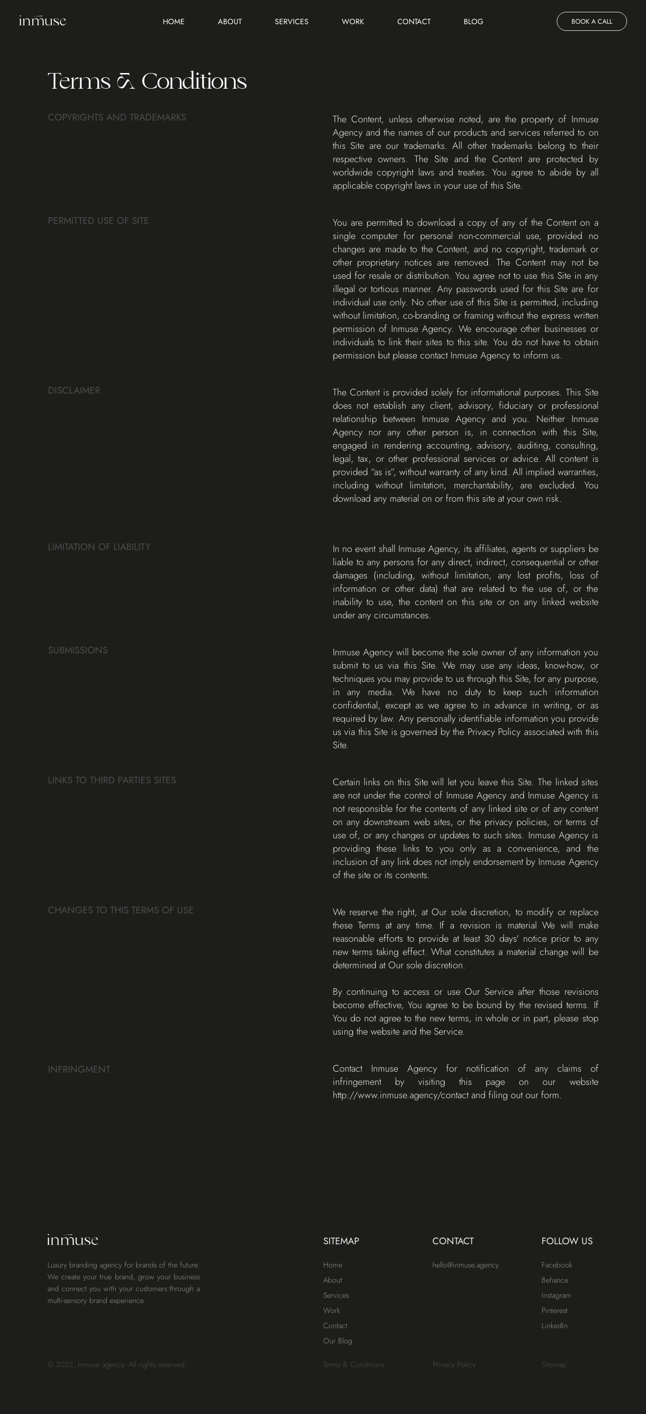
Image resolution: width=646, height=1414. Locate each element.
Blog (473, 21)
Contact (414, 21)
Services (292, 21)
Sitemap (554, 1364)
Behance (555, 1280)
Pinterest (555, 1310)
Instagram (556, 1295)
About (230, 21)
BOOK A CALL (591, 21)
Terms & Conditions (353, 1364)
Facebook (557, 1264)
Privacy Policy (454, 1364)
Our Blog (337, 1340)
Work (353, 21)
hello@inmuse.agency (465, 1264)
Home (174, 21)
